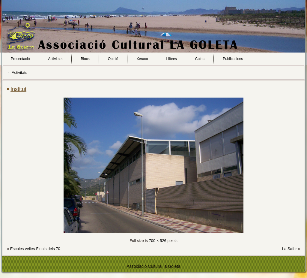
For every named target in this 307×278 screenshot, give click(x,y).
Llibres (171, 59)
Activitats (55, 59)
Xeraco (142, 59)
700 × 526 (157, 240)
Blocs (85, 59)
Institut (18, 89)
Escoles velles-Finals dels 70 (35, 248)
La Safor (289, 248)
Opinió (113, 59)
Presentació (20, 59)
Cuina (199, 59)
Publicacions (233, 59)
